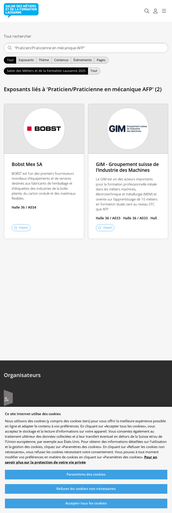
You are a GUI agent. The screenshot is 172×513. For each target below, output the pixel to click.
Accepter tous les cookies (86, 506)
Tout (10, 60)
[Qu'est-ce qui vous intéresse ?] (86, 48)
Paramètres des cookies (86, 477)
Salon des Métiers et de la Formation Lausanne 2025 (46, 71)
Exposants (26, 60)
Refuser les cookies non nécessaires (86, 491)
